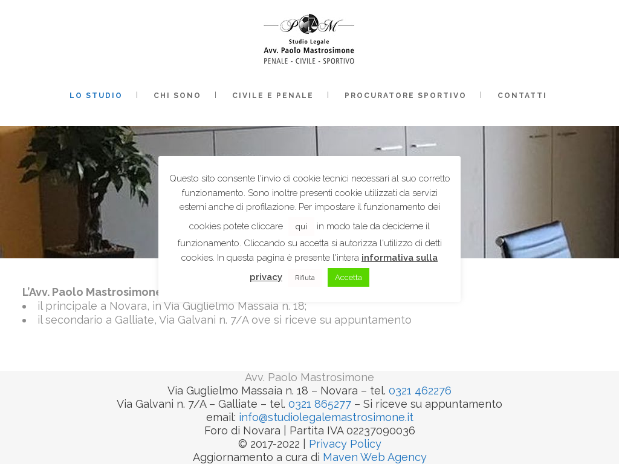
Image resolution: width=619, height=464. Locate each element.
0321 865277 (319, 403)
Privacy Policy (345, 443)
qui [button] (301, 226)
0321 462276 (420, 390)
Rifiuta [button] (305, 278)
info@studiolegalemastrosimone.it (326, 417)
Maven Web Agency (375, 457)
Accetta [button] (348, 277)
